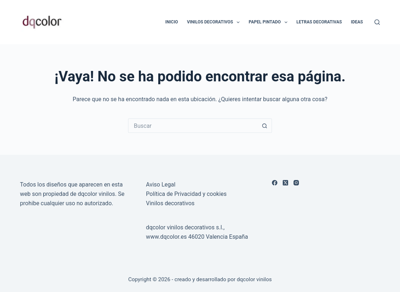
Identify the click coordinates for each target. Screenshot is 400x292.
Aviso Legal (161, 184)
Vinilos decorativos (170, 203)
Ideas (357, 21)
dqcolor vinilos (254, 279)
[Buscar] (377, 22)
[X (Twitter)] (285, 182)
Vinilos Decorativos (215, 22)
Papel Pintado (269, 22)
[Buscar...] (193, 125)
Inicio (171, 21)
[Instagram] (296, 182)
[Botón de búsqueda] (265, 125)
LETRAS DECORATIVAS (319, 21)
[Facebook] (274, 182)
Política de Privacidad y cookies (186, 193)
